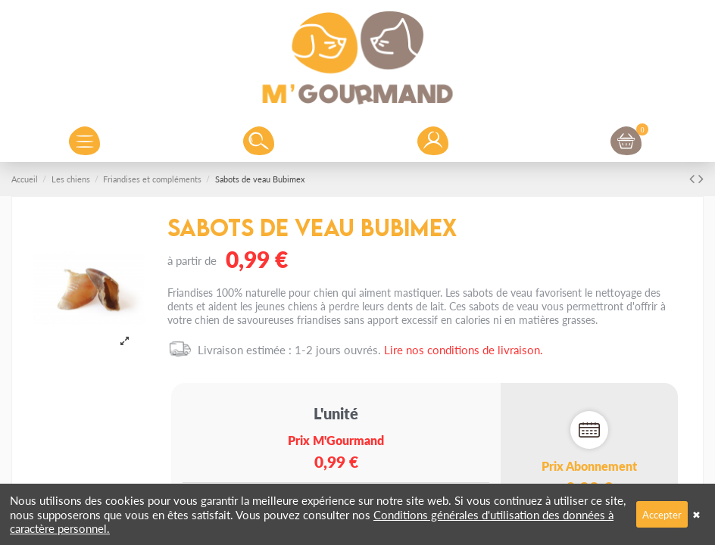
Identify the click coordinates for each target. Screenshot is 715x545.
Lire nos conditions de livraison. (463, 349)
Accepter (662, 514)
